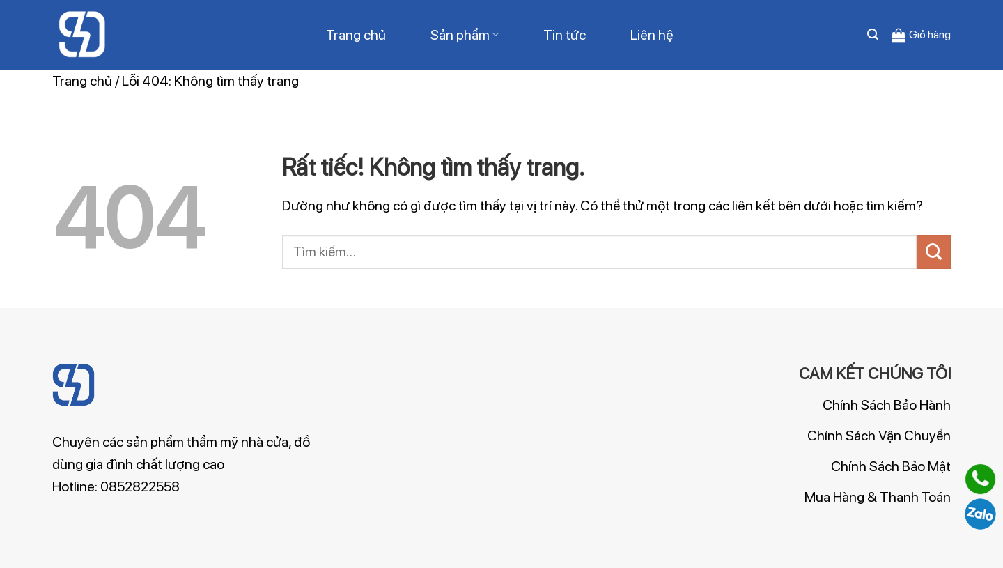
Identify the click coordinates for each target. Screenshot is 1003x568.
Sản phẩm (464, 34)
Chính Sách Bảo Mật (891, 466)
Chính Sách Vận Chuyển (879, 435)
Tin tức (564, 34)
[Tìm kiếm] (872, 34)
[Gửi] (934, 252)
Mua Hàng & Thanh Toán (877, 497)
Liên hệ (652, 34)
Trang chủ (356, 34)
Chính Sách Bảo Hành (887, 405)
